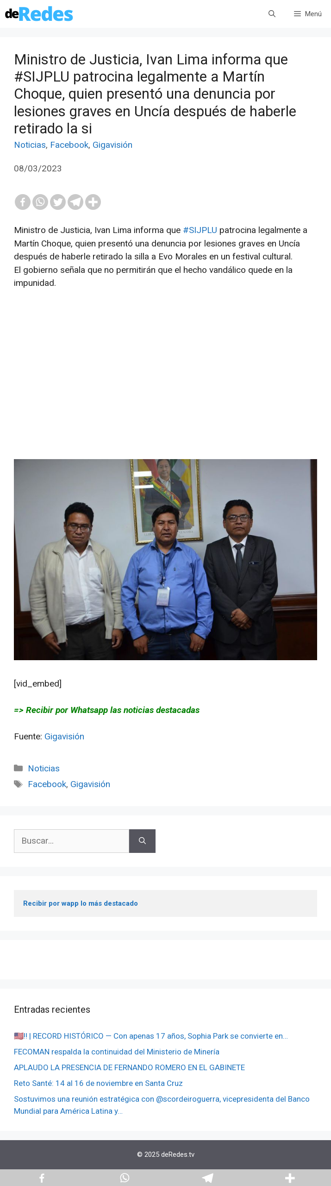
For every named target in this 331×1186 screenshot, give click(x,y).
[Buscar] (142, 841)
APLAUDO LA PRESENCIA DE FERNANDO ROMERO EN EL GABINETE (129, 1067)
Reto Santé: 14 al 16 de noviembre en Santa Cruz (98, 1083)
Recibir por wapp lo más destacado (80, 903)
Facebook (69, 144)
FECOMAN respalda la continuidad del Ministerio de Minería (116, 1051)
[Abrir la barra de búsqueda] (272, 14)
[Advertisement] (165, 394)
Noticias (30, 144)
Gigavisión (112, 144)
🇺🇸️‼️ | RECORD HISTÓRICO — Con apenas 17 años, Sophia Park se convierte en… (151, 1036)
